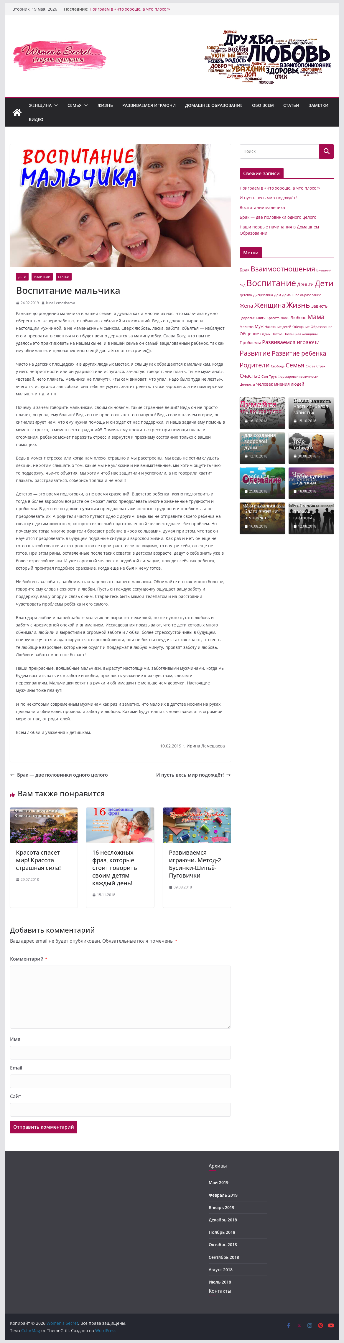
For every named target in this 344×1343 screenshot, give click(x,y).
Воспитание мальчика (262, 207)
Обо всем (263, 105)
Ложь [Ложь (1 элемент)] (285, 318)
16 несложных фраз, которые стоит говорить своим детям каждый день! (114, 867)
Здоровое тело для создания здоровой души (261, 438)
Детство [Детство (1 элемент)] (246, 295)
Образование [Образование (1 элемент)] (321, 327)
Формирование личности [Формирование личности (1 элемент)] (298, 376)
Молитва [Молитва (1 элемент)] (247, 327)
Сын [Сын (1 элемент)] (264, 376)
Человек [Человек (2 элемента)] (264, 384)
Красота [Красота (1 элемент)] (273, 318)
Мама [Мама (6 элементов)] (316, 317)
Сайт (15, 1096)
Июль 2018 (220, 1282)
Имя (15, 1039)
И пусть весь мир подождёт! (193, 775)
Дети (22, 277)
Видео (36, 119)
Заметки (318, 105)
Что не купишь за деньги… (310, 479)
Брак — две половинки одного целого (59, 775)
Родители (42, 277)
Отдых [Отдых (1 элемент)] (265, 334)
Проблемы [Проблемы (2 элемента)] (250, 342)
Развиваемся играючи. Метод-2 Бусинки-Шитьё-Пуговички (195, 863)
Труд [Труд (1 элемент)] (272, 376)
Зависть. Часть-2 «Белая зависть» (310, 406)
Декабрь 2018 (223, 1220)
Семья (75, 105)
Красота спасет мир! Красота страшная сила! (38, 860)
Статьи (291, 105)
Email (16, 1068)
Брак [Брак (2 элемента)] (244, 270)
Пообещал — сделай (259, 479)
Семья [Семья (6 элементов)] (295, 365)
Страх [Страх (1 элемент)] (320, 366)
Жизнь (105, 105)
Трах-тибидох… (305, 444)
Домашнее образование (214, 105)
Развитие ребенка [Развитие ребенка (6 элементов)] (299, 353)
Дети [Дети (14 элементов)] (324, 283)
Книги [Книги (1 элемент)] (261, 318)
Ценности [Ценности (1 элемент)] (247, 384)
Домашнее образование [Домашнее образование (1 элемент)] (301, 295)
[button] (55, 105)
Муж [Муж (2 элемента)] (259, 326)
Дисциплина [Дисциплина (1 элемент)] (263, 295)
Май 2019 (218, 1182)
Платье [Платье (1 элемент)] (276, 334)
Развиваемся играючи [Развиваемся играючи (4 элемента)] (291, 342)
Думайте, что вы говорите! (259, 409)
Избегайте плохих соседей (305, 512)
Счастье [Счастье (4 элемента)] (250, 375)
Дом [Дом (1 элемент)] (277, 295)
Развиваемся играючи (149, 105)
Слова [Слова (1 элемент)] (310, 366)
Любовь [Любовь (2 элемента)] (298, 317)
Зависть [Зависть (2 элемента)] (319, 306)
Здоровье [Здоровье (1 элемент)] (247, 318)
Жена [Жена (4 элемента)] (246, 305)
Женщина (40, 105)
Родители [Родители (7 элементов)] (255, 365)
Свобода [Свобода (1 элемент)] (277, 366)
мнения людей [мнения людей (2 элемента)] (289, 384)
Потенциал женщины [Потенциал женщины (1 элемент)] (300, 334)
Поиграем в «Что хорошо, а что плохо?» (130, 9)
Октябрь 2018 (223, 1244)
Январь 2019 (221, 1207)
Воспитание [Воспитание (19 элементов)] (271, 283)
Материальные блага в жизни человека (262, 512)
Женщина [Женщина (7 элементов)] (269, 305)
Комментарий (28, 959)
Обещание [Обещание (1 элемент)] (301, 327)
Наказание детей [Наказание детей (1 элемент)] (278, 327)
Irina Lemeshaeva (60, 302)
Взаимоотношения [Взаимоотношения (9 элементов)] (283, 268)
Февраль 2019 (223, 1195)
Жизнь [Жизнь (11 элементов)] (298, 305)
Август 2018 (221, 1269)
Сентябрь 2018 (224, 1257)
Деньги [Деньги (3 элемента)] (305, 284)
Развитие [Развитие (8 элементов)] (255, 353)
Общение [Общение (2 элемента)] (249, 333)
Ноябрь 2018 (222, 1232)
